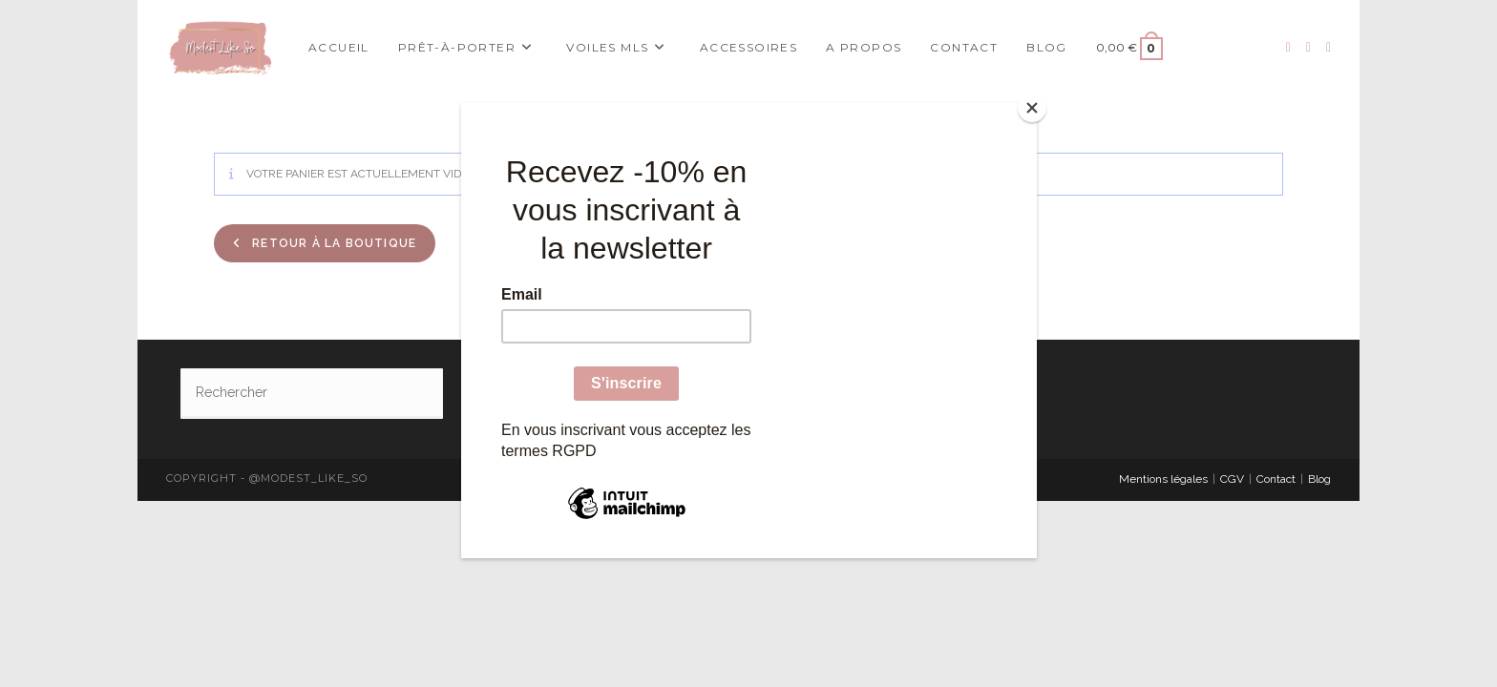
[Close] (1032, 108)
